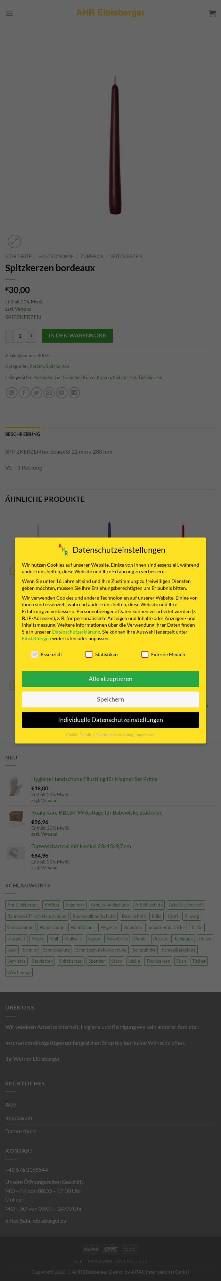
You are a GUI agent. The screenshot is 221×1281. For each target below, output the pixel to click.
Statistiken (101, 653)
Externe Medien (163, 653)
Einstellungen (36, 637)
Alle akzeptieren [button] (110, 677)
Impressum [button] (146, 733)
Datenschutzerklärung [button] (115, 733)
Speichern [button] (110, 697)
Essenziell (46, 653)
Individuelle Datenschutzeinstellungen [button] (110, 718)
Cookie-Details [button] (79, 733)
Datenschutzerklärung (76, 630)
